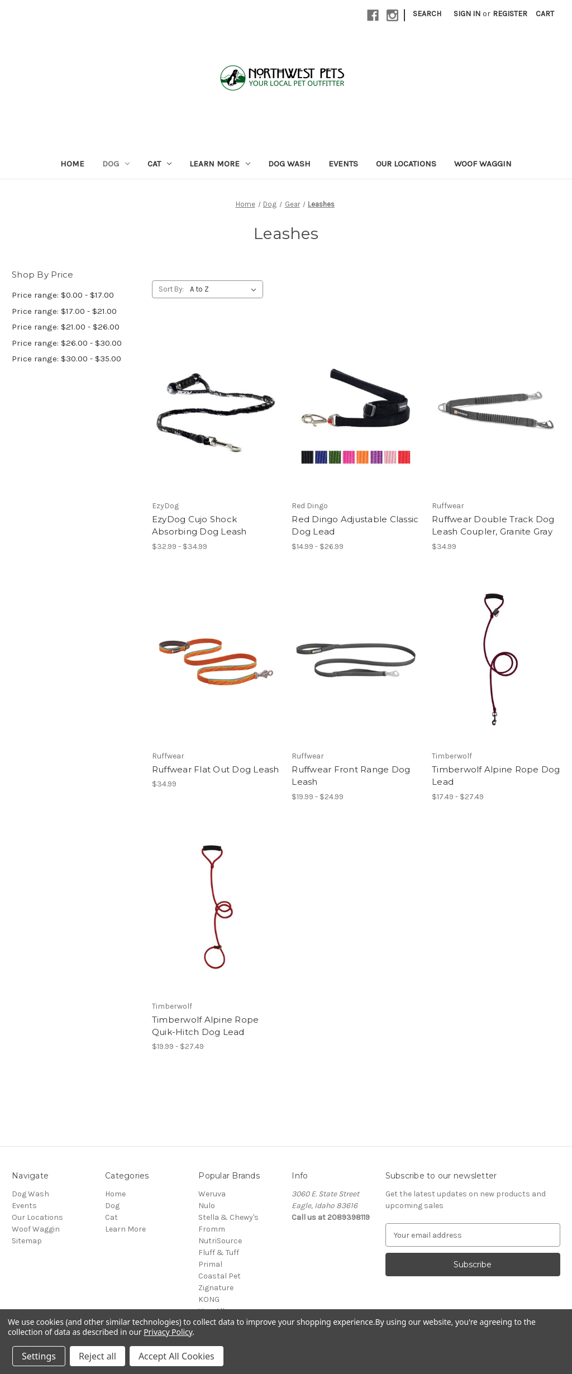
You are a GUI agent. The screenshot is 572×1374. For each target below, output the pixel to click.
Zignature (215, 1287)
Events (343, 164)
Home (72, 164)
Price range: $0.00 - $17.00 (63, 295)
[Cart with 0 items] (545, 13)
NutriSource (220, 1241)
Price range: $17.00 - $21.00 (64, 311)
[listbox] (225, 289)
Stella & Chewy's (228, 1217)
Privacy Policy (168, 1332)
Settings (39, 1356)
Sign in (467, 13)
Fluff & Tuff (218, 1252)
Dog (116, 164)
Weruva (212, 1194)
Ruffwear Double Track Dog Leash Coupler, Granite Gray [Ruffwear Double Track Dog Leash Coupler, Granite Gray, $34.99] (493, 525)
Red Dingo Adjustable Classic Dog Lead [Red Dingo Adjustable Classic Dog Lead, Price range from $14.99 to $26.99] (355, 525)
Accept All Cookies (176, 1356)
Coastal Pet (219, 1276)
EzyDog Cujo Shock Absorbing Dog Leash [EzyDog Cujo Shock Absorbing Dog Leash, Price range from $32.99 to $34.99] (199, 525)
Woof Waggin (483, 164)
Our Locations (406, 164)
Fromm (211, 1229)
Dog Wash (289, 164)
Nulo (206, 1205)
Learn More (219, 164)
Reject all (97, 1356)
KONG (209, 1299)
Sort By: (171, 289)
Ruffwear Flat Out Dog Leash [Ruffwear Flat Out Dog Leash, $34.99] (215, 769)
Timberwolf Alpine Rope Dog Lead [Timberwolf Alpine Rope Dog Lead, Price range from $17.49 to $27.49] (496, 776)
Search (427, 13)
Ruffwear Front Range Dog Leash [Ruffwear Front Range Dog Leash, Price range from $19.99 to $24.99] (351, 776)
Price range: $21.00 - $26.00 (66, 327)
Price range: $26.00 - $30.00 (67, 343)
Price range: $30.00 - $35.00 (66, 359)
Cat (159, 164)
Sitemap (27, 1241)
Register (510, 13)
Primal (210, 1264)
